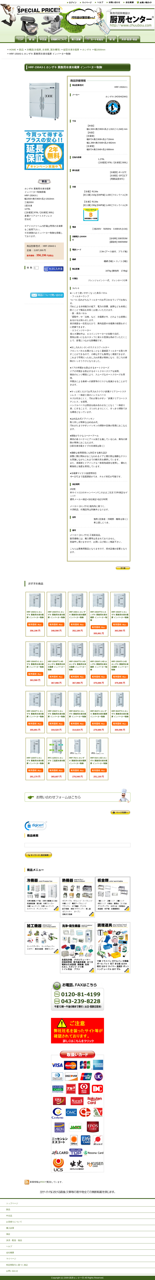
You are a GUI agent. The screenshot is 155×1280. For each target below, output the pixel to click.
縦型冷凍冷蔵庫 (71, 49)
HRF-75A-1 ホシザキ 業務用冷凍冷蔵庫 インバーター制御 (77, 760)
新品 (21, 49)
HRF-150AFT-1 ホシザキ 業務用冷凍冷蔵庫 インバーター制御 (35, 714)
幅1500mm (99, 49)
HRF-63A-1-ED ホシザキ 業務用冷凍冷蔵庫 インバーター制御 (98, 760)
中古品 (9, 1216)
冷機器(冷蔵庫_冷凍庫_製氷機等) (43, 49)
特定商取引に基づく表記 (17, 1265)
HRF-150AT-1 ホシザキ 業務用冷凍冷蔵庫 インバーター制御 (56, 714)
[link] (36, 826)
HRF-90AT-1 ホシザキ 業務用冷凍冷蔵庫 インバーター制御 (98, 714)
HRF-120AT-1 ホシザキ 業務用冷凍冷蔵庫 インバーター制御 (35, 760)
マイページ (11, 1259)
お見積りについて (14, 1222)
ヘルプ (9, 1246)
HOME (12, 49)
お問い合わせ (12, 1271)
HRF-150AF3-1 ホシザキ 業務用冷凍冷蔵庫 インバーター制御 (35, 664)
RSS (42, 1182)
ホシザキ (86, 49)
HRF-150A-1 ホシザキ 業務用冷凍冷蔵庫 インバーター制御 (77, 615)
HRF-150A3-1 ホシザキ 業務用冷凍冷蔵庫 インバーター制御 (35, 615)
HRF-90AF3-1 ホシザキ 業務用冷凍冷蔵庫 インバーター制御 (77, 714)
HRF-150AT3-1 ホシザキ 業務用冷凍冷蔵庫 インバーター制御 (56, 615)
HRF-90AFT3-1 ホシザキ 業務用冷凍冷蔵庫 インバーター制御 (119, 714)
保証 (8, 1234)
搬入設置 (10, 1228)
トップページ (12, 1203)
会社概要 (10, 1252)
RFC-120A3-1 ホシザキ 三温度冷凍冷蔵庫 (56, 760)
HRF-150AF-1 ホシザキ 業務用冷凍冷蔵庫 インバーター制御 (119, 615)
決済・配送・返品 (14, 1240)
